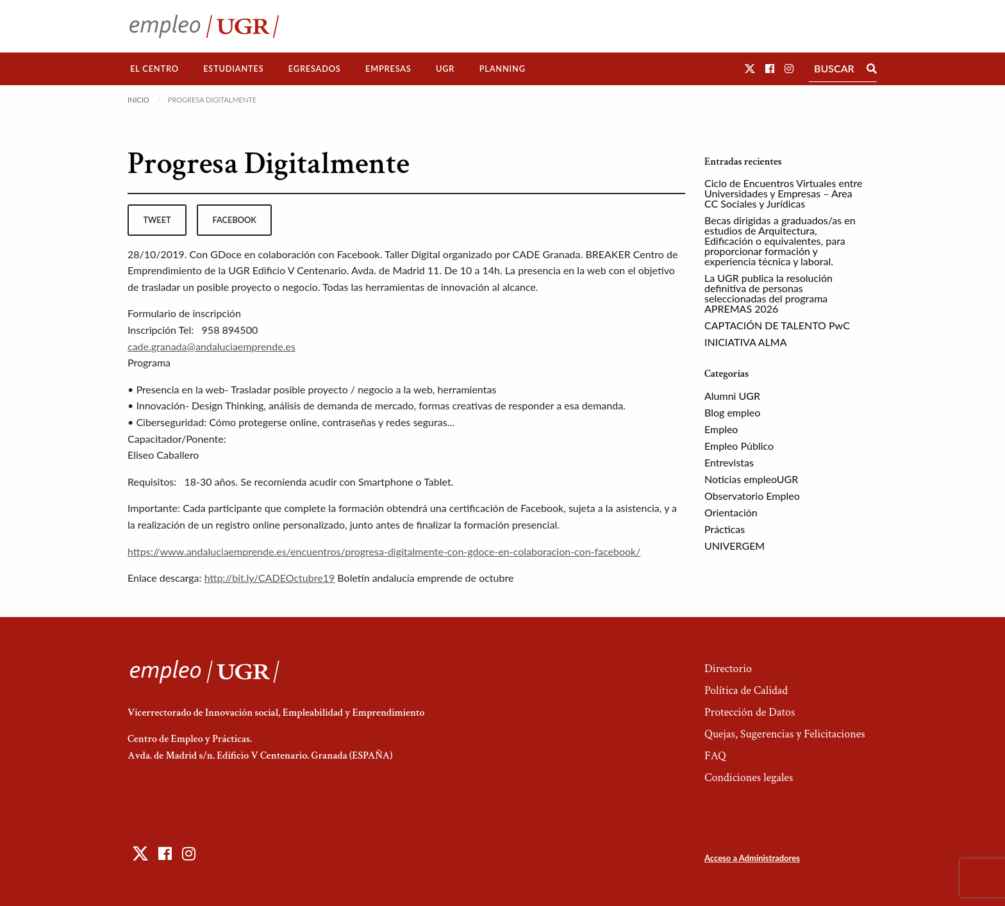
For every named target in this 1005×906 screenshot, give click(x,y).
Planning (502, 68)
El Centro (154, 68)
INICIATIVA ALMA (745, 342)
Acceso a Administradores (752, 858)
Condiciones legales (748, 777)
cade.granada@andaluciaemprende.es (211, 346)
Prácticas (724, 529)
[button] (750, 68)
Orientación (731, 512)
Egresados (314, 68)
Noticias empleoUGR (751, 479)
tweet (156, 220)
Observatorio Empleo (752, 496)
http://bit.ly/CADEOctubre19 (269, 578)
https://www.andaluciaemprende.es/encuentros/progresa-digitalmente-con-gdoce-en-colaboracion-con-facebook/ (384, 551)
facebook (234, 220)
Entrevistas (729, 462)
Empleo (721, 429)
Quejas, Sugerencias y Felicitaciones (784, 734)
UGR (445, 68)
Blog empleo (732, 412)
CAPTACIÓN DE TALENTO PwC (777, 325)
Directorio (728, 668)
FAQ (715, 755)
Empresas (388, 68)
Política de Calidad (746, 690)
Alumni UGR (732, 396)
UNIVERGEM (734, 545)
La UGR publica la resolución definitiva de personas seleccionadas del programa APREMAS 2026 (768, 293)
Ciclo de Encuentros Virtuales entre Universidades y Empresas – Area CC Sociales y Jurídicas (783, 193)
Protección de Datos (749, 712)
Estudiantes (233, 68)
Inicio (138, 99)
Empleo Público (739, 446)
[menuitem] (154, 69)
